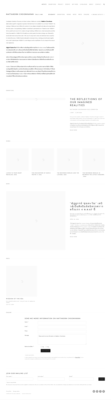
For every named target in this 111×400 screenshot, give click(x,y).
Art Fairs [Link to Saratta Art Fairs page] (75, 4)
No (48, 347)
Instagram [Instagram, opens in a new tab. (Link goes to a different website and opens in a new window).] (97, 391)
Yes (43, 347)
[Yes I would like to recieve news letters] (41, 346)
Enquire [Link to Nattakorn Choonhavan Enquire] (86, 14)
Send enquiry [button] (45, 350)
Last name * (41, 376)
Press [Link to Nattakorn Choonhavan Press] (80, 14)
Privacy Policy (77, 357)
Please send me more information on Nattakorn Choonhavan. (62, 339)
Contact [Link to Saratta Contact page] (98, 4)
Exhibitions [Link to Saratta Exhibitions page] (52, 4)
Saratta (8, 4)
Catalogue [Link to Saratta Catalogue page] (83, 4)
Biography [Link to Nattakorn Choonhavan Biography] (51, 14)
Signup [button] (102, 379)
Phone (26, 331)
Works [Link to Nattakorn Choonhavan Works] (69, 14)
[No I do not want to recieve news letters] (46, 346)
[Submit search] (104, 4)
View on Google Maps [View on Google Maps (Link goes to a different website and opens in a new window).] (103, 391)
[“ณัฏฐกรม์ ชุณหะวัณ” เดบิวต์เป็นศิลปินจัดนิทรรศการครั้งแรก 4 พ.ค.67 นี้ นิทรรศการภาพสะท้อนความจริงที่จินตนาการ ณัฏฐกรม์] (55, 223)
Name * (26, 322)
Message (27, 335)
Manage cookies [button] (16, 391)
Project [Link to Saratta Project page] (60, 4)
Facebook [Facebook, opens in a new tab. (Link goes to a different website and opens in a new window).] (100, 391)
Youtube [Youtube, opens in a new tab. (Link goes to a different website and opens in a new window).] (94, 391)
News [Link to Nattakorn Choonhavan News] (74, 14)
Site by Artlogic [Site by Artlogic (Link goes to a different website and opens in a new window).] (26, 393)
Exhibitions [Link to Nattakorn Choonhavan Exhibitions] (61, 14)
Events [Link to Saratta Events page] (67, 4)
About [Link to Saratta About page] (91, 4)
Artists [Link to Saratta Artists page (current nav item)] (44, 4)
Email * (26, 326)
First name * (9, 376)
